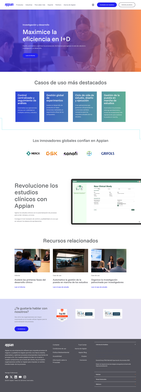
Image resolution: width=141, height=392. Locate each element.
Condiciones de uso (59, 348)
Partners (58, 5)
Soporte (50, 5)
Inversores (83, 360)
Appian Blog (83, 352)
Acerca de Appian (70, 5)
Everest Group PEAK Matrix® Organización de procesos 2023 (113, 360)
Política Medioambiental (61, 352)
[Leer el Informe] (30, 55)
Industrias (29, 5)
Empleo (84, 356)
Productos (19, 5)
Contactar (56, 345)
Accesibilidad (57, 356)
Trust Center (82, 345)
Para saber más (40, 5)
